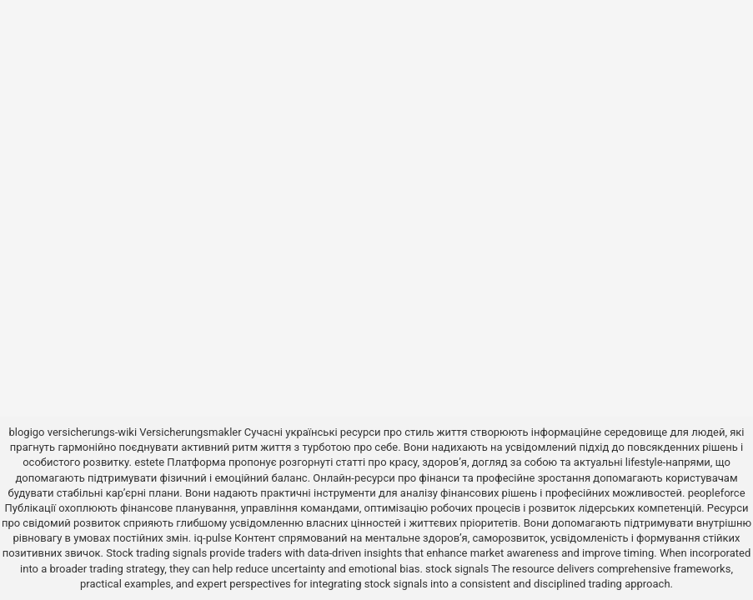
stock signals (457, 568)
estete (149, 462)
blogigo (26, 432)
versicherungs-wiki (92, 432)
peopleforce (716, 493)
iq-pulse (213, 538)
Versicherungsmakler (190, 432)
